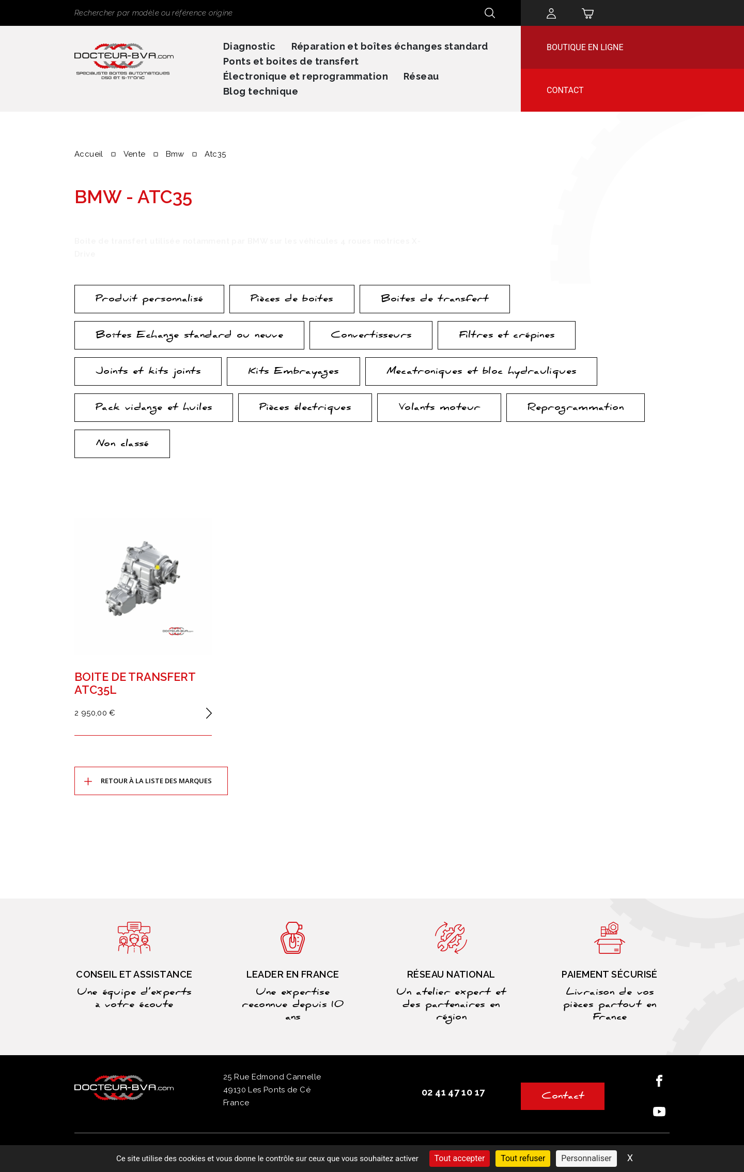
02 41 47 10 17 (453, 1092)
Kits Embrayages (293, 372)
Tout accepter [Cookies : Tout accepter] (460, 1158)
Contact (565, 90)
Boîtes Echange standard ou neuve (189, 336)
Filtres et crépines (506, 336)
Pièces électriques (305, 408)
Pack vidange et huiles (154, 408)
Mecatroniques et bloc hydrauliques (481, 372)
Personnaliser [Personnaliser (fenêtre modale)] (586, 1158)
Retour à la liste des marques (156, 780)
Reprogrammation (576, 408)
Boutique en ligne (585, 47)
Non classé (122, 444)
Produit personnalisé (149, 300)
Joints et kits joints (148, 372)
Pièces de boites (292, 300)
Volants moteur (439, 408)
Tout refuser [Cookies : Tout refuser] (523, 1158)
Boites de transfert (435, 300)
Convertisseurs (371, 336)
